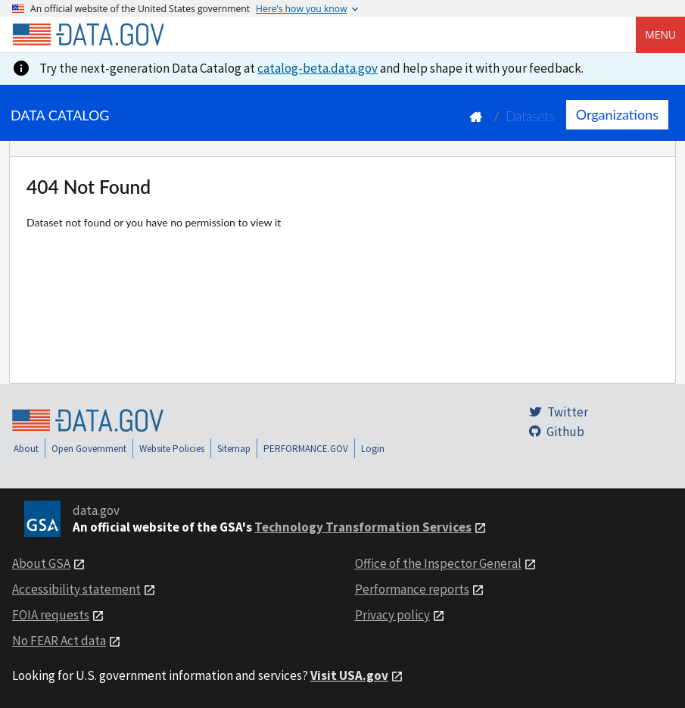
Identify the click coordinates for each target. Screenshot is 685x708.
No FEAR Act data (59, 640)
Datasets (530, 116)
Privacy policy (392, 615)
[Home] (87, 35)
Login (373, 448)
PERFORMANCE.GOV (305, 448)
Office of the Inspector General (438, 563)
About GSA (41, 563)
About (26, 448)
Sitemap (234, 448)
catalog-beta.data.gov (317, 68)
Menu (660, 34)
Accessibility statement (76, 589)
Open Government (88, 448)
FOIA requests (50, 615)
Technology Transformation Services (363, 527)
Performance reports (412, 589)
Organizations (617, 114)
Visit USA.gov (349, 675)
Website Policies (171, 448)
